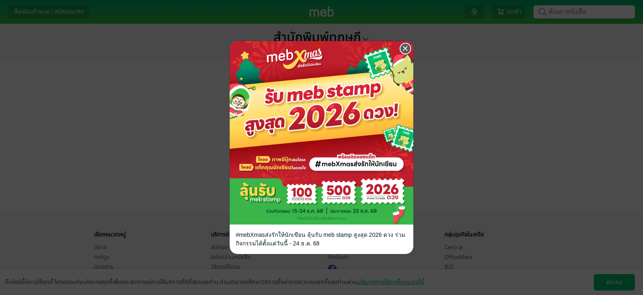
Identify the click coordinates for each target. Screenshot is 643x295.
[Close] (405, 48)
